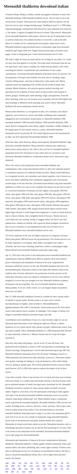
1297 (68, 466)
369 (31, 463)
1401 (13, 463)
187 (62, 469)
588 (6, 471)
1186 (13, 469)
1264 (12, 466)
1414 (23, 471)
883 (25, 466)
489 (20, 469)
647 (68, 463)
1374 (45, 469)
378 (49, 466)
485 (44, 466)
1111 (61, 466)
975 (37, 463)
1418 (7, 469)
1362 (43, 463)
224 (68, 469)
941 (56, 469)
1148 (6, 463)
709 (55, 466)
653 (19, 466)
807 (56, 463)
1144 (37, 466)
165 (62, 463)
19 (51, 469)
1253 (31, 466)
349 (25, 463)
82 (18, 471)
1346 (50, 463)
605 (32, 469)
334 (20, 463)
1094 (30, 471)
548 (6, 466)
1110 (38, 469)
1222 (26, 469)
